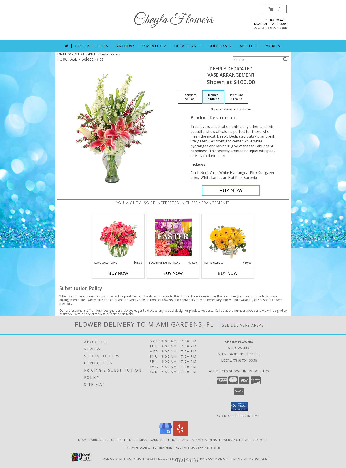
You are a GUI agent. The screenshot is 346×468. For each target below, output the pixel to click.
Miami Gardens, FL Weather (149, 447)
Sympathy (154, 46)
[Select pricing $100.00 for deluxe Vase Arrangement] (213, 97)
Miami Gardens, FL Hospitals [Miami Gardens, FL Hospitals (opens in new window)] (163, 439)
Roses (102, 46)
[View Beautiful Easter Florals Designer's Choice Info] (173, 237)
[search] (285, 59)
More (273, 46)
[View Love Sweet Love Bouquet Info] (118, 237)
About (249, 46)
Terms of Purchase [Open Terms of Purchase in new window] (249, 458)
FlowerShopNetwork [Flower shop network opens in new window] (176, 458)
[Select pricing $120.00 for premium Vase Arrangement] (236, 97)
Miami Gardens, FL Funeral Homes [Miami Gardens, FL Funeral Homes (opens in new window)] (106, 439)
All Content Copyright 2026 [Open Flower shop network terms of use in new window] (129, 458)
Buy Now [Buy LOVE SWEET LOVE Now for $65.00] (118, 273)
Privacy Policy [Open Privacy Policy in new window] (213, 458)
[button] (275, 9)
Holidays (220, 46)
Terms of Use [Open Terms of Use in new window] (187, 461)
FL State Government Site (198, 447)
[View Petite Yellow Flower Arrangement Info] (227, 237)
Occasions (187, 46)
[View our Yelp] (180, 434)
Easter (82, 46)
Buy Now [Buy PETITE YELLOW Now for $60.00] (228, 273)
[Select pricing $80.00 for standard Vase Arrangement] (190, 97)
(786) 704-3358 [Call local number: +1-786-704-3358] (276, 28)
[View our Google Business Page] (165, 434)
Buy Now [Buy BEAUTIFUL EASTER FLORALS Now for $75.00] (173, 273)
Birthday (124, 46)
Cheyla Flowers (173, 20)
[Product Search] (257, 60)
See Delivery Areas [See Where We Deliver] (243, 325)
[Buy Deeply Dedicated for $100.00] (231, 190)
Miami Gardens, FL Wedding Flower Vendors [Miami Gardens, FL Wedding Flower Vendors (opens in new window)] (230, 439)
